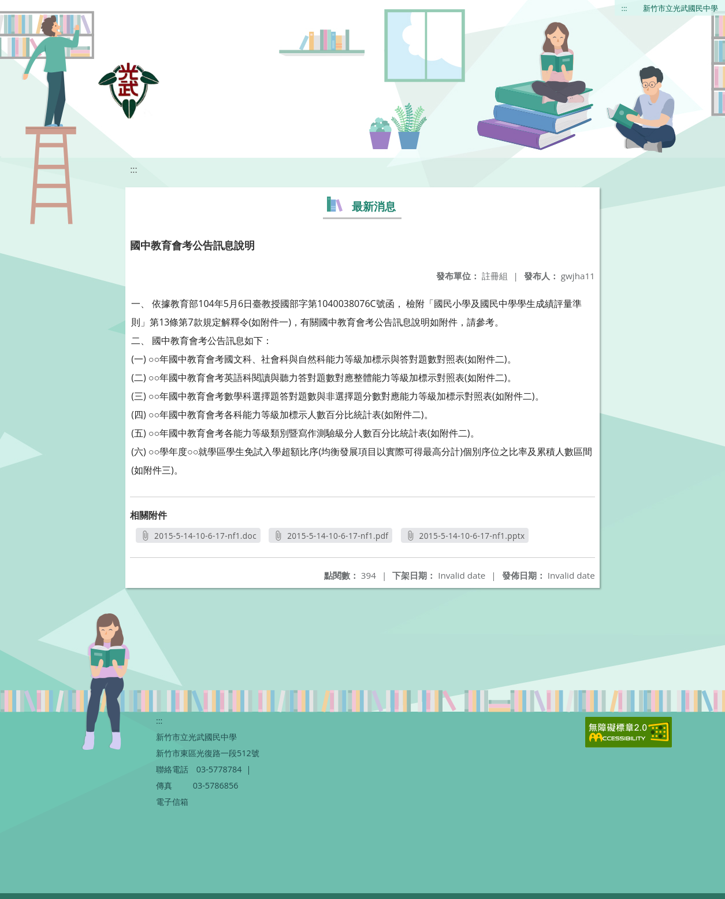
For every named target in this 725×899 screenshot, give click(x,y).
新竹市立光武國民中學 (680, 8)
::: (624, 8)
